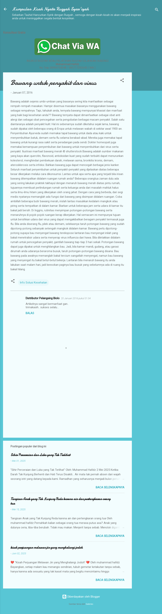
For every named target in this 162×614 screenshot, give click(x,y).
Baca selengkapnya (110, 487)
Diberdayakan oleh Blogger (81, 596)
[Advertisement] (147, 83)
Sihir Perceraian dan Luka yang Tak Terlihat (40, 455)
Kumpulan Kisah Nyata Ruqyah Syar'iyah (50, 9)
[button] (122, 81)
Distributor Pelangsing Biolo (43, 298)
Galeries (89, 604)
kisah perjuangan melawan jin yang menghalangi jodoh (47, 547)
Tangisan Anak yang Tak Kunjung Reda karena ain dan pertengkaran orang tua (60, 501)
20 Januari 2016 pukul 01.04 (76, 298)
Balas (30, 313)
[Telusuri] (156, 10)
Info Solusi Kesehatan (33, 282)
